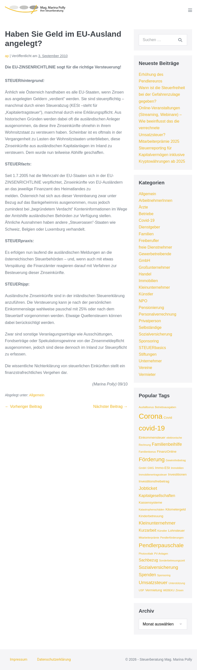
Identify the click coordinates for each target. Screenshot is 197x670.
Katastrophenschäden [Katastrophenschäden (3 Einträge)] (151, 509)
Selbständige (150, 327)
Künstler (146, 294)
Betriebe (146, 214)
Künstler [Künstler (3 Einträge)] (162, 530)
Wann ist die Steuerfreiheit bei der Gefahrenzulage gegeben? (162, 94)
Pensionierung (151, 307)
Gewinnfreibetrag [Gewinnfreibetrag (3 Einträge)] (176, 460)
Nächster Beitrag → (110, 406)
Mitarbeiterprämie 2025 (159, 141)
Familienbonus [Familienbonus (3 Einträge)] (147, 451)
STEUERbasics (152, 348)
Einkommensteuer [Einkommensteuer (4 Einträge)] (152, 437)
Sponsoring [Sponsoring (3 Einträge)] (164, 575)
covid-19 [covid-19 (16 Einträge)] (152, 428)
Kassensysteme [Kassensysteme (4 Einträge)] (150, 502)
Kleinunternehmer (154, 287)
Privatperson (150, 321)
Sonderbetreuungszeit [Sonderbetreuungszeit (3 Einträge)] (172, 560)
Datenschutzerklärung (54, 659)
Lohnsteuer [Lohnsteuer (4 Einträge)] (176, 530)
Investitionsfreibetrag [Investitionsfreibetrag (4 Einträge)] (154, 481)
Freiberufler (149, 241)
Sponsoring (149, 341)
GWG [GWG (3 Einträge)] (150, 467)
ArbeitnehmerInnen (155, 200)
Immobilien (148, 281)
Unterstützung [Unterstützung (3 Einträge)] (177, 583)
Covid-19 (147, 220)
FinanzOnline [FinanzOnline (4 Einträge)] (167, 451)
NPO (143, 301)
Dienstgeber (149, 227)
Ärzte (143, 207)
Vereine (145, 368)
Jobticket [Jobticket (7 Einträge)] (148, 488)
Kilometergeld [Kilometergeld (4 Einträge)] (175, 509)
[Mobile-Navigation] (190, 10)
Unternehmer (150, 361)
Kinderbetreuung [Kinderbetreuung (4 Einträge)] (151, 516)
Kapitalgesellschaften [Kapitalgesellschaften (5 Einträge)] (157, 496)
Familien (146, 234)
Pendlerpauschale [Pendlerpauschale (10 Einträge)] (161, 545)
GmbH (144, 260)
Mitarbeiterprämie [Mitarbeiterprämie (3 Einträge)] (149, 537)
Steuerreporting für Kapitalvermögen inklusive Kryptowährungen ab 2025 (162, 154)
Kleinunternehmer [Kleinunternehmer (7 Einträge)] (157, 523)
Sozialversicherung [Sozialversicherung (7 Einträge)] (158, 567)
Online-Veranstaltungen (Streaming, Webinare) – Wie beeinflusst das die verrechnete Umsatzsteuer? (160, 121)
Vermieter (147, 374)
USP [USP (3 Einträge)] (141, 590)
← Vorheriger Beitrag (23, 406)
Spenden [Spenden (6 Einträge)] (147, 574)
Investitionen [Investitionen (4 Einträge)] (177, 474)
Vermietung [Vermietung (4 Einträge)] (153, 590)
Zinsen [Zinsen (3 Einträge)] (179, 590)
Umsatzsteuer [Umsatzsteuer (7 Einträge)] (153, 582)
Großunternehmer (154, 267)
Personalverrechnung (157, 314)
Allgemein (36, 395)
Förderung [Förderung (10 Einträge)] (152, 459)
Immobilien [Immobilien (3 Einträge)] (177, 467)
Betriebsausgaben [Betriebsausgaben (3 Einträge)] (165, 407)
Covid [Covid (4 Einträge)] (168, 417)
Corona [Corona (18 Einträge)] (150, 416)
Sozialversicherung (155, 334)
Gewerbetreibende (155, 254)
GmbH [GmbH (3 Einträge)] (142, 467)
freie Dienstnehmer (155, 247)
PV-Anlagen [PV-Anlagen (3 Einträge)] (161, 553)
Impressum (18, 659)
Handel (145, 274)
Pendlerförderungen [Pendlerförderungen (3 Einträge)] (171, 537)
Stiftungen (148, 354)
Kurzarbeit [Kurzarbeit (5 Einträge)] (147, 530)
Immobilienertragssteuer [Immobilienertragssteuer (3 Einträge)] (153, 474)
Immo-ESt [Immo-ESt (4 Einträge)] (162, 468)
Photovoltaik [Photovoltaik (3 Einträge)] (146, 553)
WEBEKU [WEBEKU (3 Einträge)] (169, 590)
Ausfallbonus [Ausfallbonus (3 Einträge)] (146, 407)
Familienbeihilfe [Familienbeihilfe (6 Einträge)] (167, 444)
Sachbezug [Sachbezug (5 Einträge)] (148, 560)
